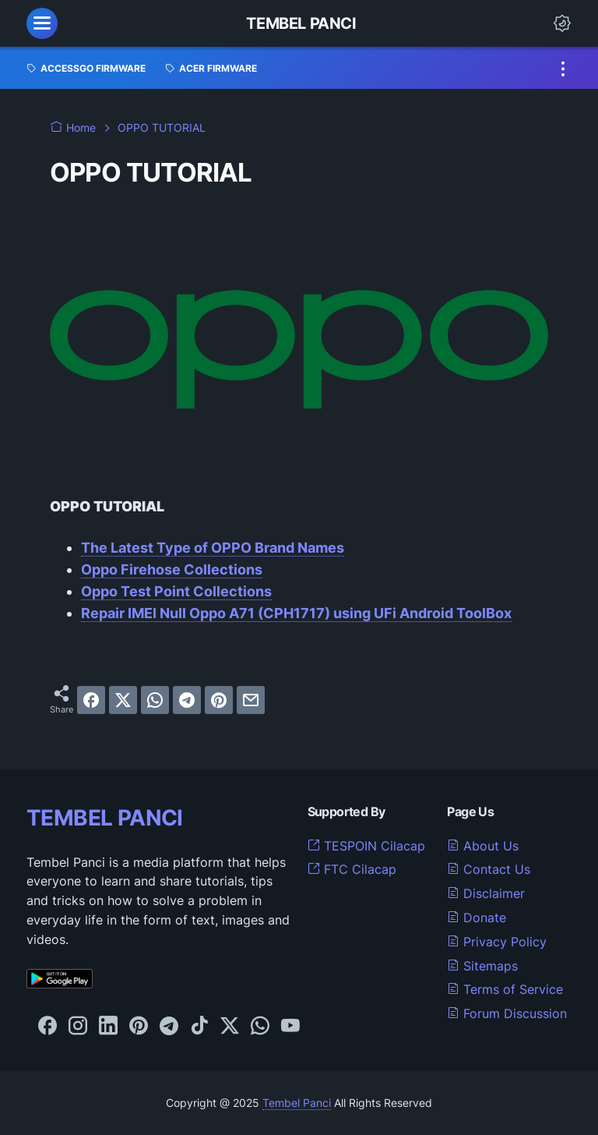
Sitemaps (482, 966)
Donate (476, 917)
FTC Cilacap (352, 869)
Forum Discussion (507, 1013)
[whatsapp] (155, 700)
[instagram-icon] (78, 1027)
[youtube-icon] (290, 1027)
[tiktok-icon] (199, 1027)
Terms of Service (505, 989)
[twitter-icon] (229, 1027)
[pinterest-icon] (138, 1027)
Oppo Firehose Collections (171, 569)
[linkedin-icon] (108, 1027)
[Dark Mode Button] (562, 23)
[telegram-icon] (169, 1027)
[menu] (42, 23)
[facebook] (91, 700)
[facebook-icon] (47, 1027)
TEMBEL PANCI (104, 817)
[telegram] (187, 700)
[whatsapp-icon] (260, 1027)
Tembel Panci (301, 23)
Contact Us (488, 869)
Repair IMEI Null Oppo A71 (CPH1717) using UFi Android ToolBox (296, 613)
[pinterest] (219, 700)
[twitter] (123, 700)
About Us (483, 846)
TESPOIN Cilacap (366, 846)
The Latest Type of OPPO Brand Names (212, 547)
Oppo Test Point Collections (176, 591)
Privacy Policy (497, 941)
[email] (251, 700)
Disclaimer (486, 893)
